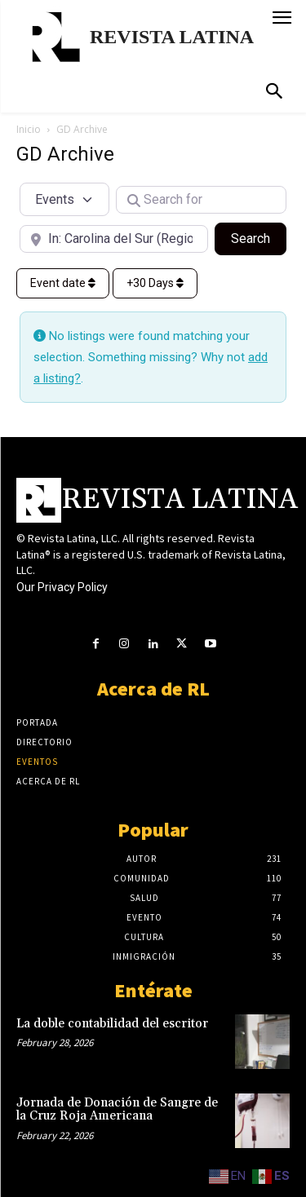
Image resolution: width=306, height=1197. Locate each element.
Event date (62, 282)
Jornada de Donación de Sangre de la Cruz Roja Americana (117, 1109)
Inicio (28, 129)
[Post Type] (64, 199)
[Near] (114, 239)
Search (258, 237)
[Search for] (201, 200)
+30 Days (155, 282)
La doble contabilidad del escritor (112, 1023)
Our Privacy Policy (62, 587)
